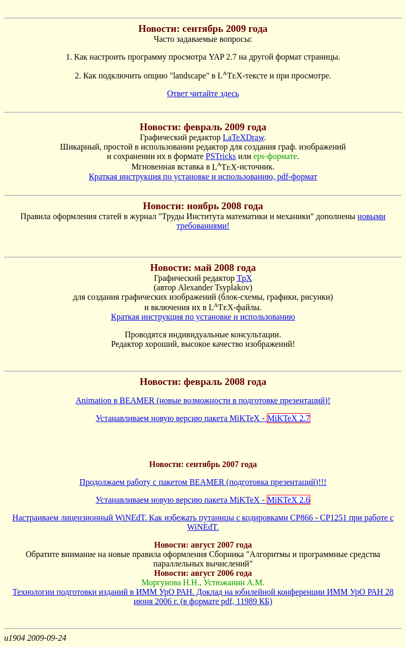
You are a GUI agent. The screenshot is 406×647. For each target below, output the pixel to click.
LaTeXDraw (243, 137)
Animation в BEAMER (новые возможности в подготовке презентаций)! (203, 400)
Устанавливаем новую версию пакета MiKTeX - (203, 418)
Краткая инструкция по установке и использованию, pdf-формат (203, 176)
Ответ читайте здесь (203, 93)
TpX (244, 278)
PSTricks (221, 156)
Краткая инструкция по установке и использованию (203, 316)
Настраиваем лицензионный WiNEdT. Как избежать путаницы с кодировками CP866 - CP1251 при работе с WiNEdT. (203, 522)
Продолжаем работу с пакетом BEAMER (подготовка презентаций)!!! (203, 482)
